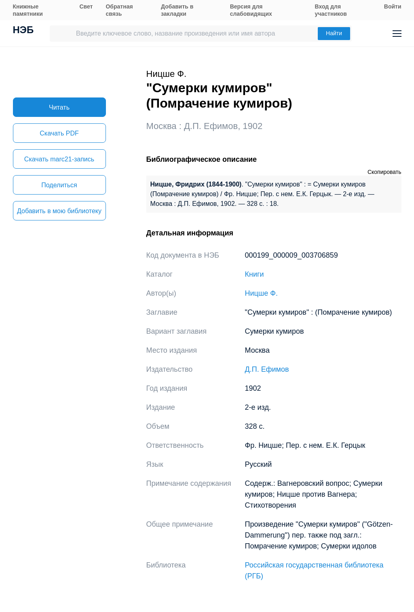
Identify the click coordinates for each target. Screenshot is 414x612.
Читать (59, 107)
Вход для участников (331, 10)
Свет (86, 6)
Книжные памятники (28, 10)
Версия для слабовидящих (251, 10)
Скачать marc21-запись (59, 159)
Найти (334, 33)
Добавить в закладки (177, 10)
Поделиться (59, 185)
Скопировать (384, 172)
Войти (392, 6)
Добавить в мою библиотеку (59, 211)
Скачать (59, 133)
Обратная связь (119, 10)
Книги (254, 274)
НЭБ (23, 30)
